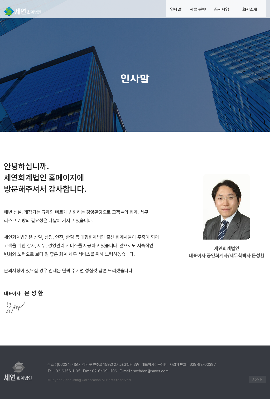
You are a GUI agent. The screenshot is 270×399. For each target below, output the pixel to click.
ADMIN (257, 379)
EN (254, 7)
